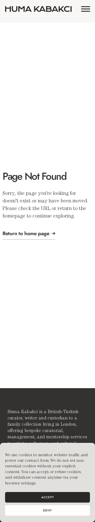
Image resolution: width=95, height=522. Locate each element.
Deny (47, 510)
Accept (47, 497)
